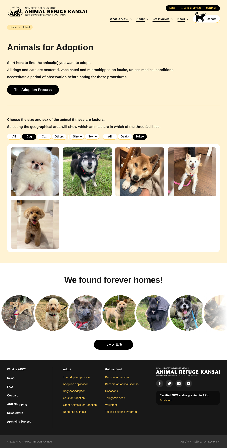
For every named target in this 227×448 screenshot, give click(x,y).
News (181, 18)
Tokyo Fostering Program (121, 411)
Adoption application (75, 384)
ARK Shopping (17, 404)
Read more (166, 400)
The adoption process (76, 377)
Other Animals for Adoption (80, 404)
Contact (12, 395)
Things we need (115, 398)
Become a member (117, 377)
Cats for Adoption (74, 398)
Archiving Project (19, 421)
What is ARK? (119, 18)
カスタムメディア (210, 441)
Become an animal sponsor (122, 384)
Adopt (140, 18)
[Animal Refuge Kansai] (47, 11)
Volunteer (111, 404)
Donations (111, 391)
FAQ (10, 386)
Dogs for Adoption (74, 391)
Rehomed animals (74, 411)
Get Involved (161, 18)
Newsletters (15, 412)
